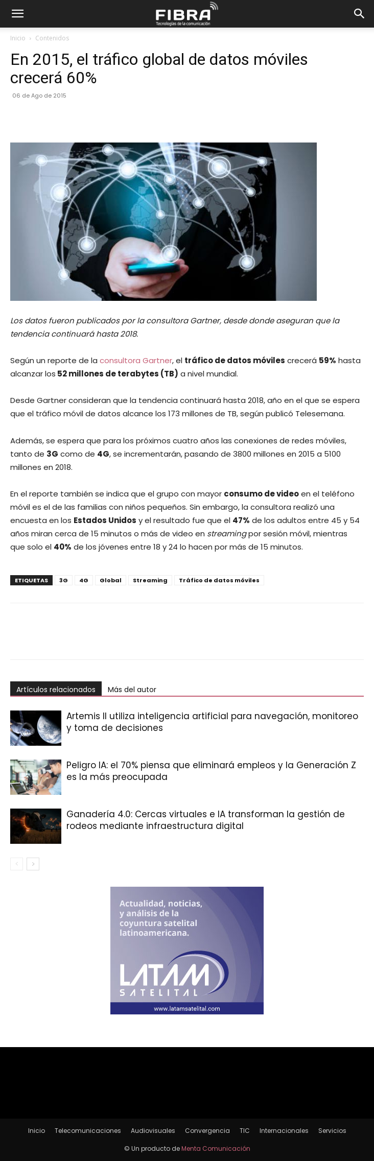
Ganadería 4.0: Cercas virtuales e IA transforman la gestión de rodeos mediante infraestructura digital (205, 820)
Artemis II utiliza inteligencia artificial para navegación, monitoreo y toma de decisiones (212, 722)
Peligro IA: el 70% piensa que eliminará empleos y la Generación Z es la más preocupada (211, 771)
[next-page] (33, 864)
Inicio (18, 38)
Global (111, 580)
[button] (17, 14)
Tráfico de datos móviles (219, 580)
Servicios (332, 1130)
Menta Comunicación (215, 1148)
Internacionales (284, 1130)
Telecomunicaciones (88, 1130)
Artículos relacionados (56, 689)
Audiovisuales (153, 1130)
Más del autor (132, 689)
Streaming (150, 580)
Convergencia (207, 1130)
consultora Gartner (136, 360)
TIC (245, 1130)
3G (63, 580)
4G (83, 580)
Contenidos (52, 38)
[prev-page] (16, 864)
